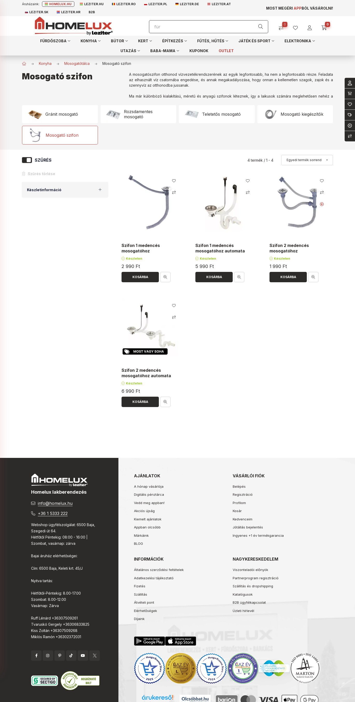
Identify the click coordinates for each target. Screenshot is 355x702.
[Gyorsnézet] (165, 277)
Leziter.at (219, 4)
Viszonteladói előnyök (250, 570)
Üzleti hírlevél (243, 611)
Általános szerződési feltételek (159, 570)
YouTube (83, 655)
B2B (92, 12)
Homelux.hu (58, 4)
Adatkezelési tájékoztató (154, 578)
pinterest (59, 655)
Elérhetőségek (145, 611)
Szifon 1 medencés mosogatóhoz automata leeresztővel (220, 251)
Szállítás (140, 594)
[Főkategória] (24, 63)
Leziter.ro (124, 4)
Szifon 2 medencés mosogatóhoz (289, 248)
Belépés (239, 486)
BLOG (138, 543)
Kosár (237, 511)
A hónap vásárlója (149, 486)
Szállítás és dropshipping (253, 586)
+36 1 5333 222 (53, 513)
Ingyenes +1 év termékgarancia (258, 535)
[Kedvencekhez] (174, 181)
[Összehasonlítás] (283, 26)
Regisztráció (243, 494)
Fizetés (139, 586)
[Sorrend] (307, 160)
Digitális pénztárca (149, 494)
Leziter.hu (92, 4)
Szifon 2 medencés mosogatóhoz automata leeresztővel (146, 376)
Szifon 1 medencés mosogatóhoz (141, 248)
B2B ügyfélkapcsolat (249, 602)
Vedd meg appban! (149, 503)
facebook (36, 655)
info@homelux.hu (55, 503)
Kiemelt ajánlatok (147, 519)
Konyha (45, 63)
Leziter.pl (155, 4)
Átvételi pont (144, 602)
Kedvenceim (242, 519)
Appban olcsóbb (147, 527)
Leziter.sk (36, 12)
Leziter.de (187, 4)
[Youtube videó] (322, 204)
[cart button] (325, 26)
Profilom (239, 503)
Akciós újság (144, 511)
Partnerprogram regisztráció (256, 578)
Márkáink (141, 535)
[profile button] (297, 26)
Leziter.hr (68, 12)
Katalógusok (243, 594)
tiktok (71, 655)
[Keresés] (260, 27)
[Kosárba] (140, 277)
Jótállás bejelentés (248, 527)
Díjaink (139, 619)
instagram (48, 655)
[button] (55, 41)
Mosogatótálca (77, 63)
